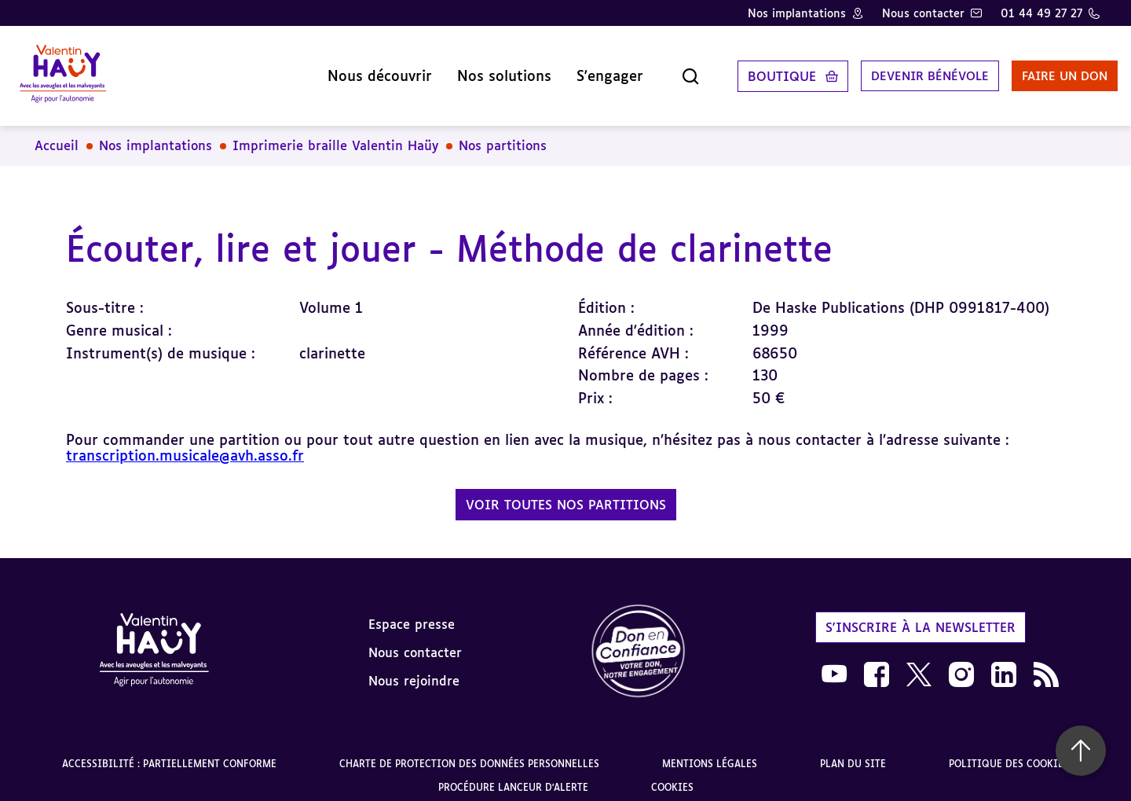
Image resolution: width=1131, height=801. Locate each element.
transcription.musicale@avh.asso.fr (185, 443)
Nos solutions (469, 70)
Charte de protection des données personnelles (469, 752)
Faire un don (1042, 70)
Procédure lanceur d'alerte (513, 775)
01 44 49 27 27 (1041, 13)
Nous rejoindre (413, 668)
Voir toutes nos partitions (566, 493)
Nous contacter (923, 13)
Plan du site (853, 752)
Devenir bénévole (899, 70)
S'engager (574, 70)
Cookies (672, 775)
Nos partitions (503, 134)
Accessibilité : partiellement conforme (169, 752)
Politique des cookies (1009, 752)
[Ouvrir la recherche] (655, 70)
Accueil (57, 134)
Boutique (746, 70)
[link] (638, 640)
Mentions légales (709, 752)
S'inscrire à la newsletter (920, 615)
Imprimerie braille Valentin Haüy (335, 134)
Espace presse (411, 611)
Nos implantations (797, 13)
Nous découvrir (344, 70)
